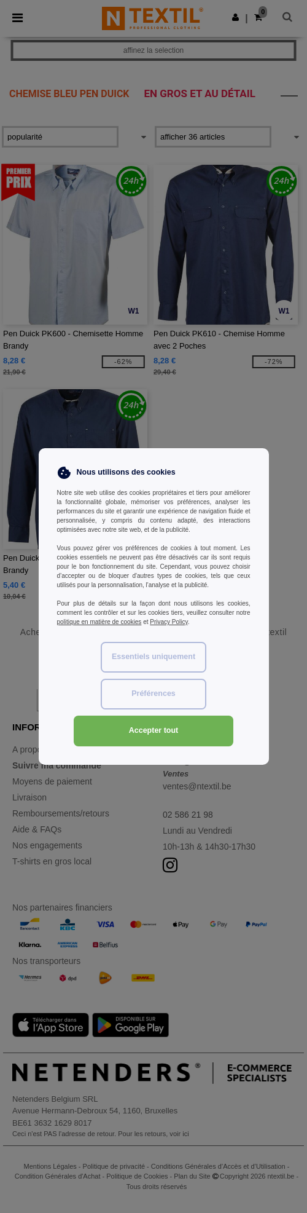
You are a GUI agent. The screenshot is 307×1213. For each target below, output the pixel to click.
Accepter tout (154, 730)
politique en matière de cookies (99, 621)
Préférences (153, 693)
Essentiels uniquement (153, 656)
